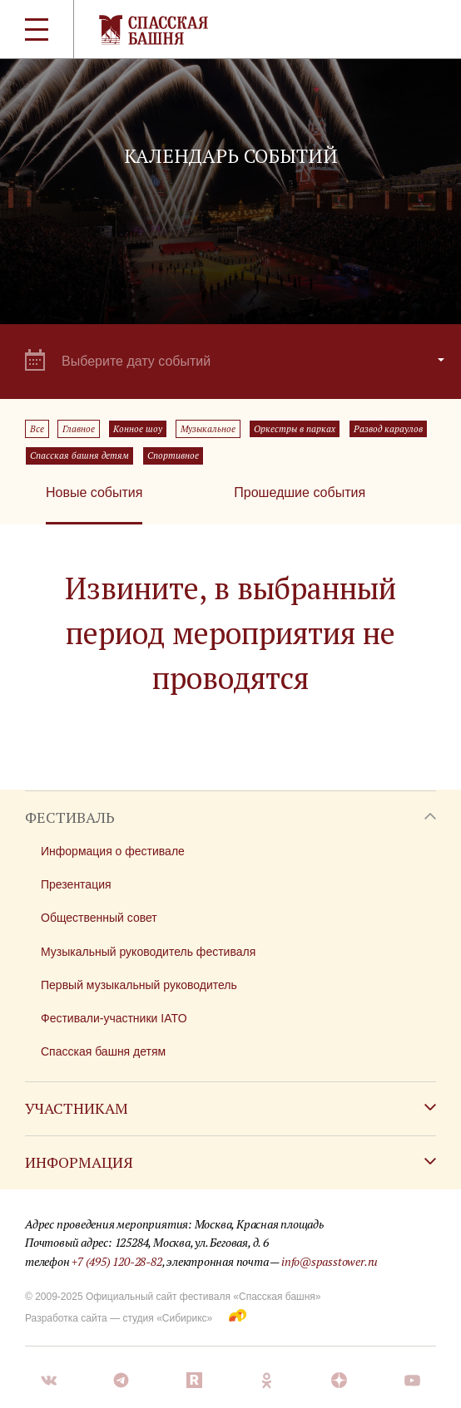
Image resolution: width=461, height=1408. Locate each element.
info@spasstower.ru (329, 1261)
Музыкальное (208, 429)
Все (37, 429)
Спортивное (173, 455)
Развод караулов (388, 429)
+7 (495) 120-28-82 (116, 1261)
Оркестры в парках (294, 429)
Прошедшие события (299, 492)
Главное (78, 429)
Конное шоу (137, 429)
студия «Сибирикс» (167, 1318)
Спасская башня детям (79, 455)
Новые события (94, 492)
